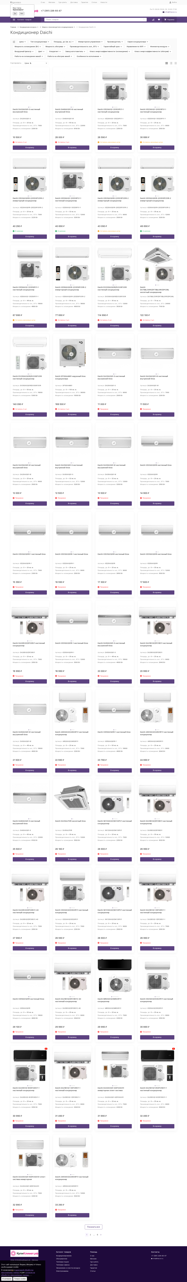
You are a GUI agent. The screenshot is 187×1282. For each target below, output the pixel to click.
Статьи (94, 2)
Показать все (93, 1227)
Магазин (52, 2)
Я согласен (6, 1279)
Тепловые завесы (63, 1265)
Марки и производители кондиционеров (57, 27)
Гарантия (84, 2)
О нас (43, 2)
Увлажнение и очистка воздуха (68, 1268)
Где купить (63, 2)
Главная (13, 27)
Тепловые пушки (62, 1262)
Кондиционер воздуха (28, 27)
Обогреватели (61, 1259)
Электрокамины (62, 1271)
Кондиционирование (64, 1256)
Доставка (74, 2)
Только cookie (20, 1279)
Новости (104, 2)
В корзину (30, 147)
